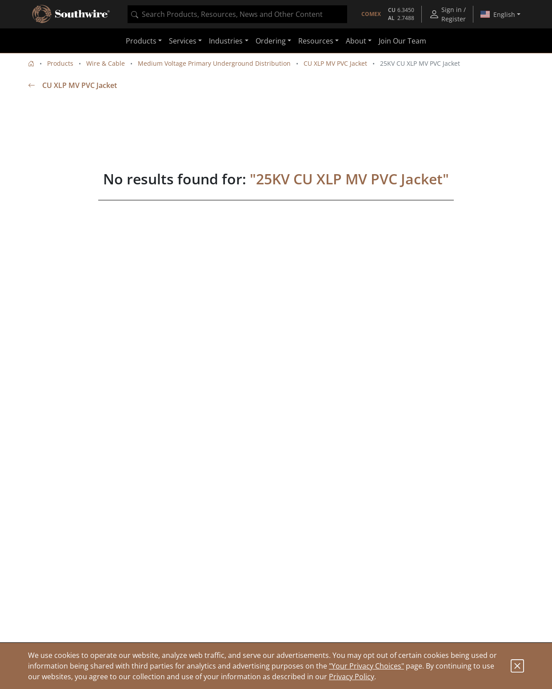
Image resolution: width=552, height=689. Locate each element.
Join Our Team (402, 41)
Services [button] (182, 41)
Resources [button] (315, 41)
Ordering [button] (271, 41)
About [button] (356, 41)
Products (60, 63)
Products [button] (141, 41)
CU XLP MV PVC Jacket (335, 63)
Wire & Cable (105, 63)
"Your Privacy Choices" (366, 666)
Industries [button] (226, 41)
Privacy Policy (351, 676)
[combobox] (237, 14)
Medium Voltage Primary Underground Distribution (214, 63)
